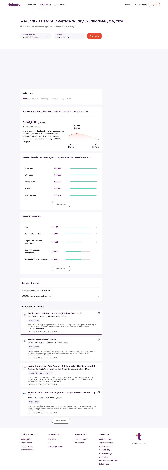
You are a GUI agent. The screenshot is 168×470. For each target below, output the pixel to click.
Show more (40, 328)
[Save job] (99, 313)
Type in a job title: (29, 35)
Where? (59, 35)
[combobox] (34, 37)
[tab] (26, 99)
